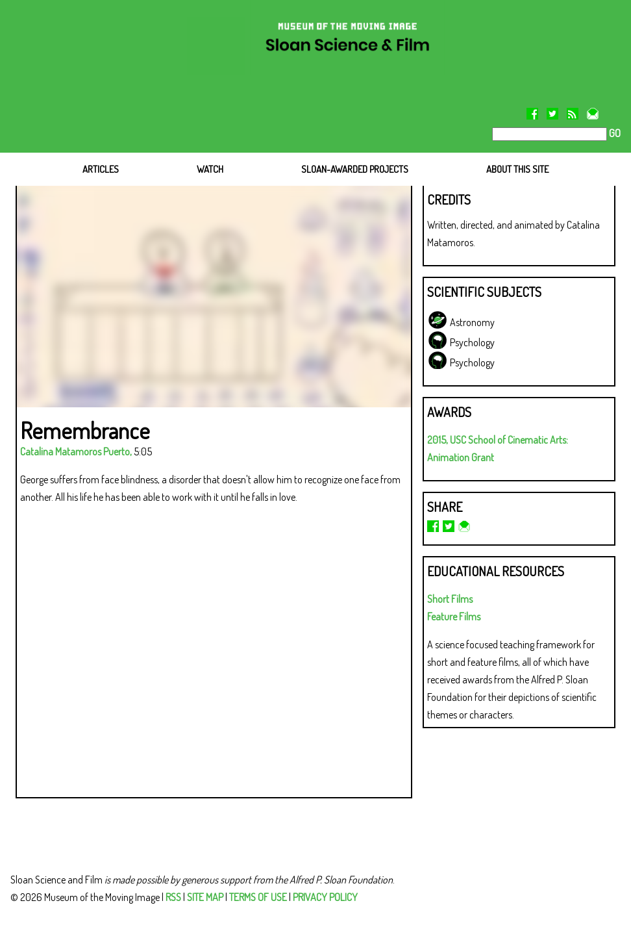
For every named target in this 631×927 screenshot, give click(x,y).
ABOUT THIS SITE (517, 169)
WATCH (210, 169)
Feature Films (453, 616)
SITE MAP (205, 897)
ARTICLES (100, 169)
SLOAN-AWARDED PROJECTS (354, 169)
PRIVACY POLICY (325, 897)
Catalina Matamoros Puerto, (76, 451)
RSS (173, 897)
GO (614, 133)
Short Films (450, 598)
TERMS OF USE (258, 897)
